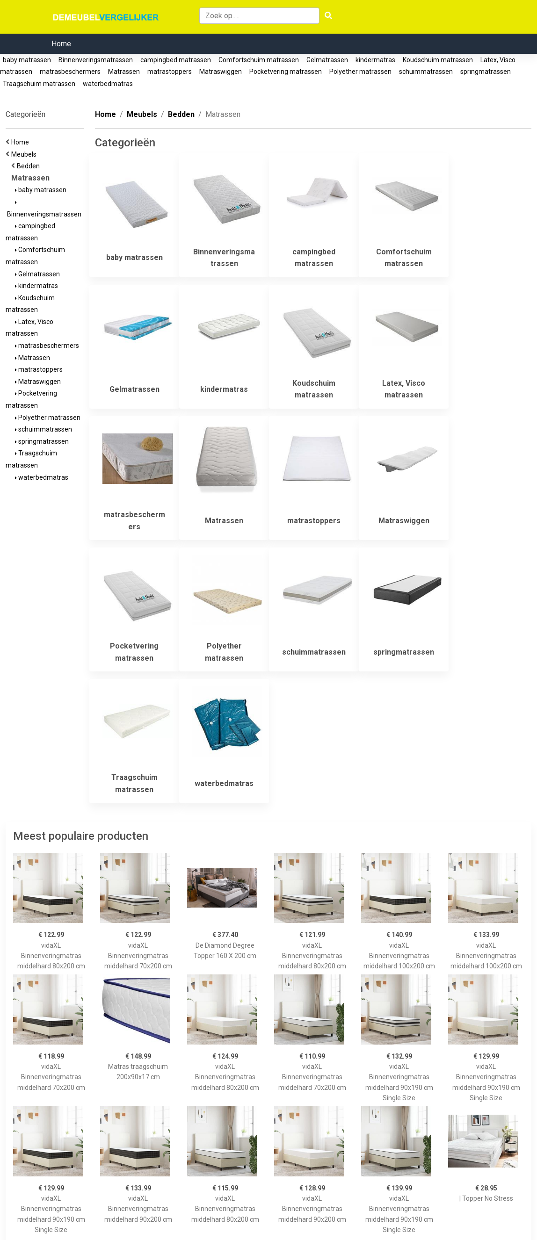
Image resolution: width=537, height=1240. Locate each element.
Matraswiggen (220, 71)
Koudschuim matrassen (438, 60)
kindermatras (375, 60)
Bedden (30, 166)
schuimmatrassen (426, 71)
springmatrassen (485, 71)
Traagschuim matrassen (39, 83)
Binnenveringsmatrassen (96, 60)
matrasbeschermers (70, 71)
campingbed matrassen (176, 60)
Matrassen (124, 71)
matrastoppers (170, 71)
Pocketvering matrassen (286, 71)
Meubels (25, 154)
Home (61, 43)
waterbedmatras (108, 83)
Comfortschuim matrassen (259, 60)
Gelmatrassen (327, 60)
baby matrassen (27, 60)
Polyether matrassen (360, 71)
